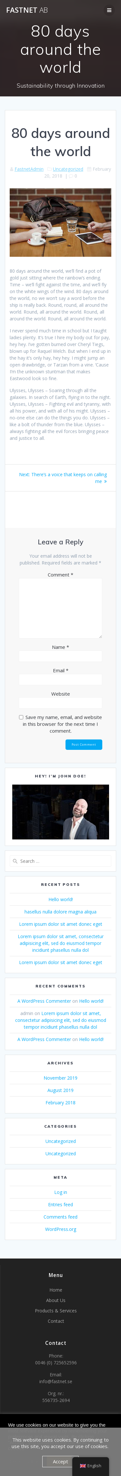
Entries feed (60, 1204)
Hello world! (60, 899)
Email (60, 670)
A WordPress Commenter (44, 1001)
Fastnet (27, 10)
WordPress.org (60, 1229)
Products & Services (56, 1311)
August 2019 (60, 1090)
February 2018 (60, 1102)
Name (60, 647)
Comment (60, 574)
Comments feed (60, 1217)
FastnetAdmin (29, 169)
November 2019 (60, 1078)
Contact (56, 1321)
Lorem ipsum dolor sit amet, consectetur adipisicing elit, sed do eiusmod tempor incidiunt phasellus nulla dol (61, 943)
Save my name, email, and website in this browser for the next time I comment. (62, 724)
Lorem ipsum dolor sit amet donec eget (60, 924)
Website (60, 693)
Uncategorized (68, 169)
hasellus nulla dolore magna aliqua (60, 912)
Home (55, 1290)
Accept (60, 1461)
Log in (60, 1192)
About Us (56, 1300)
